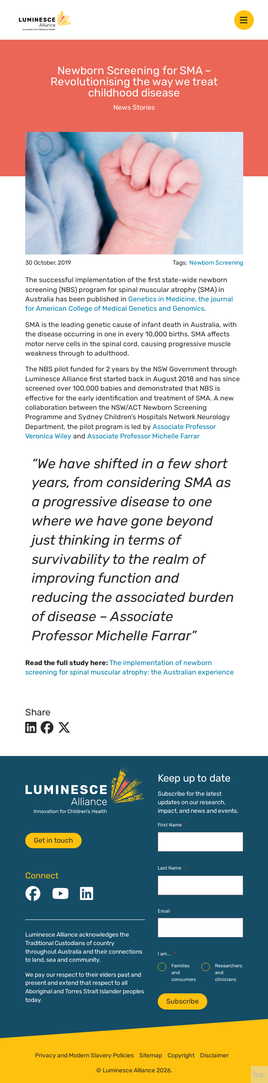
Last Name (172, 868)
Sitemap (150, 1055)
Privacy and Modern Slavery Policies (84, 1055)
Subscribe (182, 1001)
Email (164, 911)
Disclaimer (214, 1055)
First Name (172, 825)
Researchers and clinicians (228, 972)
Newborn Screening (216, 262)
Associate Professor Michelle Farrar (143, 436)
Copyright (181, 1055)
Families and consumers (183, 972)
